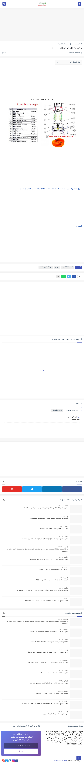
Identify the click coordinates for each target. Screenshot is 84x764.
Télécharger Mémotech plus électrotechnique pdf (52, 580)
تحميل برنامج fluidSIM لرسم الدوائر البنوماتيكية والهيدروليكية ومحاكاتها (46, 508)
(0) (4, 53)
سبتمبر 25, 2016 (62, 547)
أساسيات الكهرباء (64, 44)
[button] (74, 276)
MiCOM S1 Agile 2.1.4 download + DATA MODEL (53, 570)
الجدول (79, 226)
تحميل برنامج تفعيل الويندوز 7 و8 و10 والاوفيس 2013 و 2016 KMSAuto (46, 601)
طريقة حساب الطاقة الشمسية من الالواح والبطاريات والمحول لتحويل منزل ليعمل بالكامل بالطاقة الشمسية (37, 550)
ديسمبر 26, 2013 (62, 712)
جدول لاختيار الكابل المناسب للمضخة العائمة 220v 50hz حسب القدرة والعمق (51, 189)
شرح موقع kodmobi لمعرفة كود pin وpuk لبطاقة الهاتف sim (49, 518)
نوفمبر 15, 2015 (62, 505)
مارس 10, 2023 (63, 567)
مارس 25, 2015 (63, 660)
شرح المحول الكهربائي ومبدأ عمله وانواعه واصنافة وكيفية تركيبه (48, 662)
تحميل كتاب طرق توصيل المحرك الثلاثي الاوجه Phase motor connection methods (42, 590)
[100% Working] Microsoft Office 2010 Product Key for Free (49, 559)
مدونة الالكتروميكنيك (60, 760)
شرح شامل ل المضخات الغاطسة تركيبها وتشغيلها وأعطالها (48, 631)
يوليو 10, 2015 (63, 629)
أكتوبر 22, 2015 (63, 536)
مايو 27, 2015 (63, 526)
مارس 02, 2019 (63, 598)
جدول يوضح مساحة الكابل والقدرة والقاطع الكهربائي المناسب (49, 683)
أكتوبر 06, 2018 (63, 557)
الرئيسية (78, 44)
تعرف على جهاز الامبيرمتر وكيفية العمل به (55, 714)
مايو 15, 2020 (63, 578)
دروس (57, 267)
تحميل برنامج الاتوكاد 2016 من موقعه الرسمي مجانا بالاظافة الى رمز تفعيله (45, 539)
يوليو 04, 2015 (63, 681)
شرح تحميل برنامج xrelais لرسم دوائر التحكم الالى (53, 528)
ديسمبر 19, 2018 (62, 650)
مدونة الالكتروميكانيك (46, 267)
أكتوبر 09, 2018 (63, 588)
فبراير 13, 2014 (63, 516)
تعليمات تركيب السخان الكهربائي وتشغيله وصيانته (52, 693)
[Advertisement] (42, 24)
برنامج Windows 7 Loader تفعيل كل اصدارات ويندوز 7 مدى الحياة (48, 652)
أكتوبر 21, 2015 (63, 670)
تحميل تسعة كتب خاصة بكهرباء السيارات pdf (54, 673)
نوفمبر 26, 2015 (62, 691)
